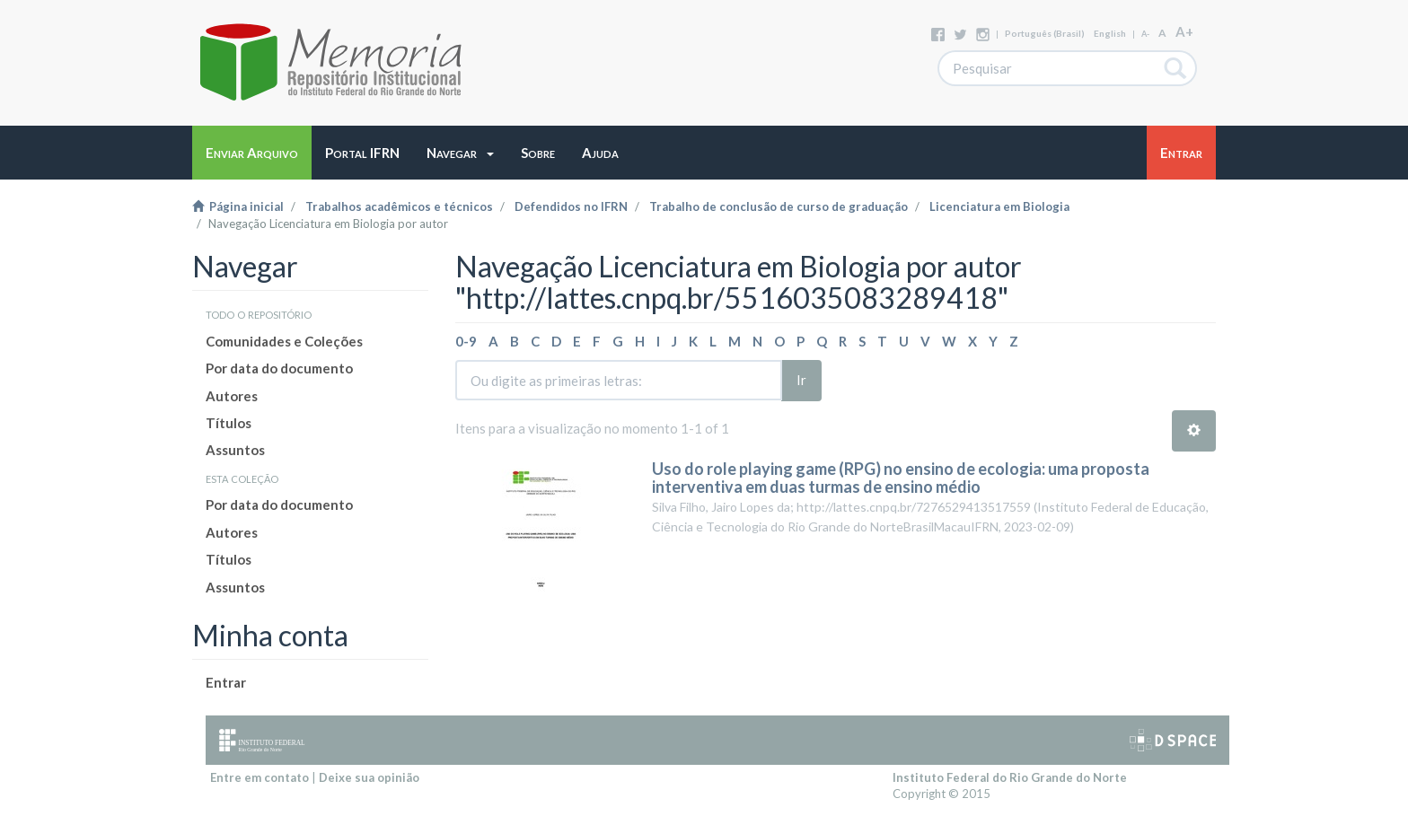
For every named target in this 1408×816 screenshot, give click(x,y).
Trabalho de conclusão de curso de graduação (778, 206)
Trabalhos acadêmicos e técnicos (399, 206)
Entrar (226, 682)
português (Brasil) (1045, 33)
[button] (460, 153)
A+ (1184, 31)
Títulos (228, 423)
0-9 (466, 341)
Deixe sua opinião (369, 777)
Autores (232, 396)
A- (1145, 34)
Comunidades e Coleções (284, 341)
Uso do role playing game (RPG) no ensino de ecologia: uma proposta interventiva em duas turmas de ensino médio (900, 477)
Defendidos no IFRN (571, 206)
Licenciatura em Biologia (999, 206)
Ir (801, 380)
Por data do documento (279, 368)
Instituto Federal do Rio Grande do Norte (1010, 777)
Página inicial (238, 206)
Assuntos (235, 450)
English (1110, 33)
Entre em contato (259, 777)
